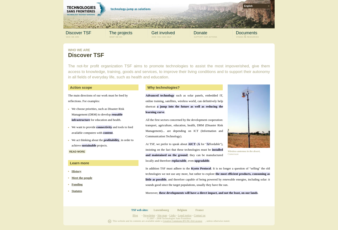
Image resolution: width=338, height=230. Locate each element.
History (76, 171)
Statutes (77, 191)
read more (77, 151)
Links (172, 215)
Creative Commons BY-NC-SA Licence (182, 221)
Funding (77, 184)
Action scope (81, 87)
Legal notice (185, 215)
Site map (162, 215)
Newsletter (149, 215)
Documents (255, 34)
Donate (212, 34)
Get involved (170, 34)
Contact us (200, 215)
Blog (135, 215)
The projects (128, 34)
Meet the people (82, 178)
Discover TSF (85, 34)
